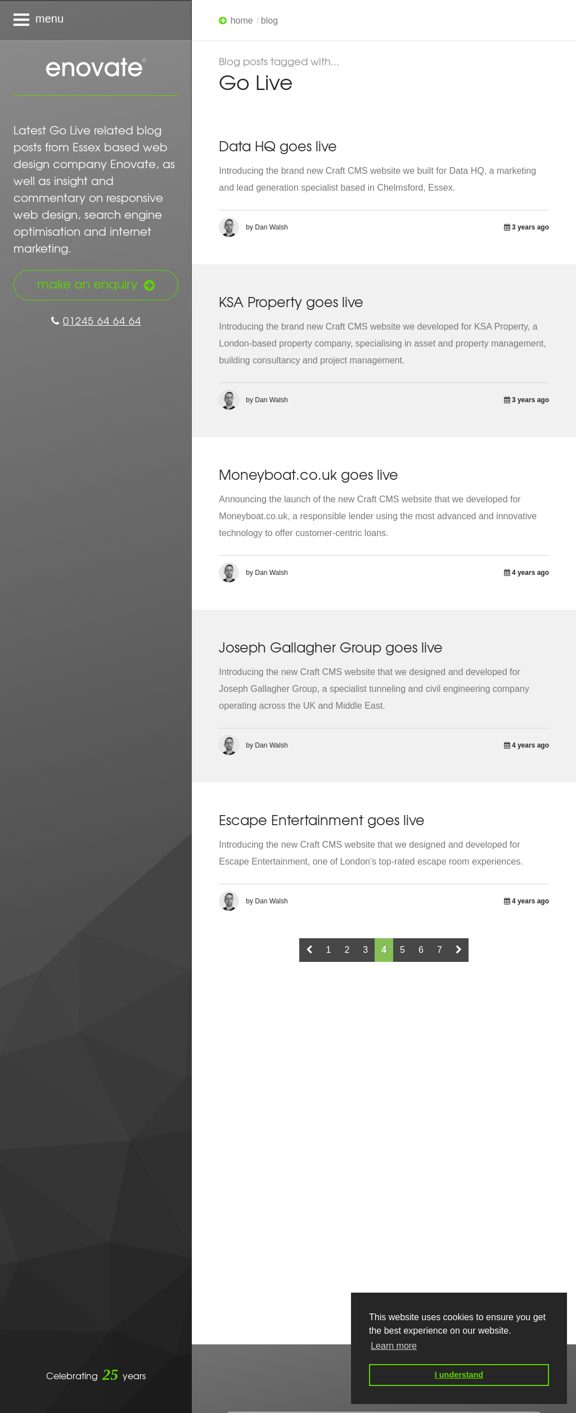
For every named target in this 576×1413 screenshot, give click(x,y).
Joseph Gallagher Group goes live (331, 647)
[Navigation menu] (96, 20)
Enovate (96, 68)
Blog (269, 20)
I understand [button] (459, 1374)
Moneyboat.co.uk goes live (308, 474)
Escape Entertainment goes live (322, 819)
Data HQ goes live (278, 146)
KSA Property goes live (291, 301)
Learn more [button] (394, 1346)
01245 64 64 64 (96, 320)
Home (242, 20)
